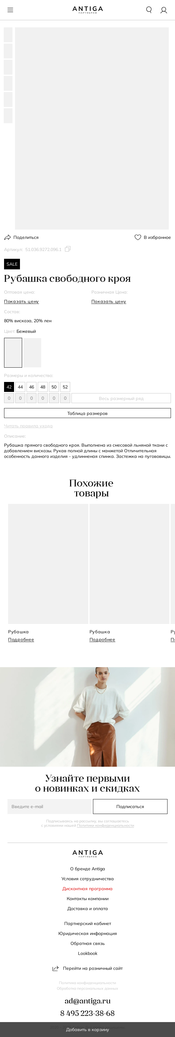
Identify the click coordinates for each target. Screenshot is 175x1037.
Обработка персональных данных (87, 988)
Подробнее (21, 639)
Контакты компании (88, 898)
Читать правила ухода (28, 426)
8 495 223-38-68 (87, 1014)
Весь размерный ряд (121, 398)
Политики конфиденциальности (105, 825)
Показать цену (21, 301)
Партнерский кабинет (87, 923)
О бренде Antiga (87, 869)
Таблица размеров (87, 413)
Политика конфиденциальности (87, 983)
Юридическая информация (87, 933)
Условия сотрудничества (87, 878)
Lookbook (87, 953)
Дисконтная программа (87, 888)
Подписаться (130, 806)
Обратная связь (87, 943)
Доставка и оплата (87, 908)
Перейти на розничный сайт (87, 968)
